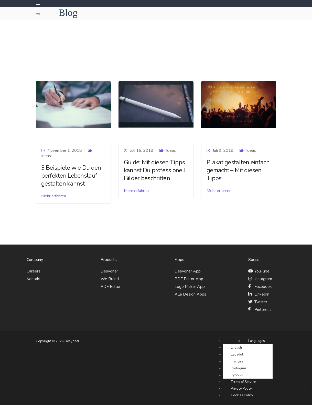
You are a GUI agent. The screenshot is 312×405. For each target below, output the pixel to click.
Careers (33, 271)
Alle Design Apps (190, 294)
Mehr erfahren (53, 196)
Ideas (46, 156)
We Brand (110, 279)
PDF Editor (111, 286)
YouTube (262, 271)
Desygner (109, 271)
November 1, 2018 (64, 150)
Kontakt (34, 279)
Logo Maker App (190, 286)
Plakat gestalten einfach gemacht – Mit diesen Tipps (238, 170)
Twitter (260, 302)
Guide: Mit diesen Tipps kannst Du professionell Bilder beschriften (155, 170)
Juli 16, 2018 (141, 150)
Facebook (263, 286)
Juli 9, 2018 (223, 150)
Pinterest (262, 309)
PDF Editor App (189, 279)
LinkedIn (261, 294)
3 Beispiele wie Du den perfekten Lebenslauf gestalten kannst (71, 176)
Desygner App (188, 271)
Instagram (263, 279)
